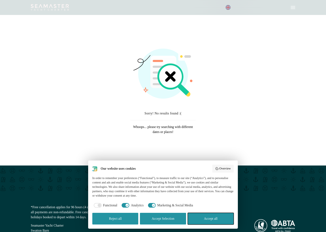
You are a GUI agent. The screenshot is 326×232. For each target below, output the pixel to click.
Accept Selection (163, 218)
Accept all (210, 218)
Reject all (115, 218)
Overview (223, 169)
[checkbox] (104, 205)
